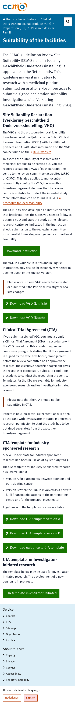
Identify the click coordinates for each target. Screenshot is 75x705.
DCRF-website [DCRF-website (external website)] (40, 152)
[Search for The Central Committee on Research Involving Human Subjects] (68, 21)
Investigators (27, 19)
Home (8, 19)
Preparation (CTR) (15, 28)
